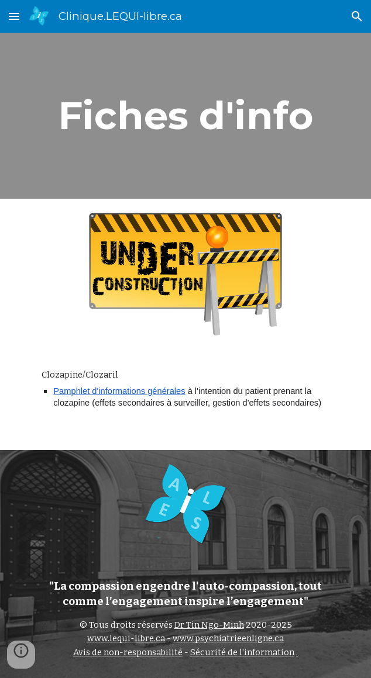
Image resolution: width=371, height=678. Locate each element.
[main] (185, 115)
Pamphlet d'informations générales (119, 391)
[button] (14, 16)
